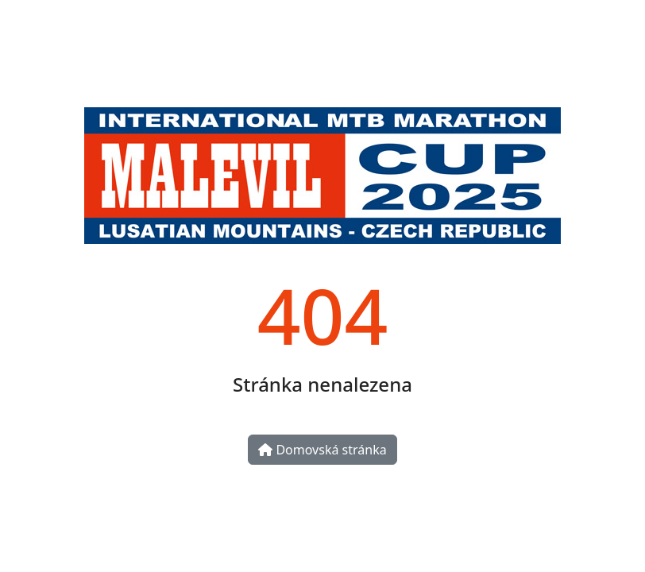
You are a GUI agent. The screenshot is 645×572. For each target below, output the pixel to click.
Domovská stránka (322, 449)
